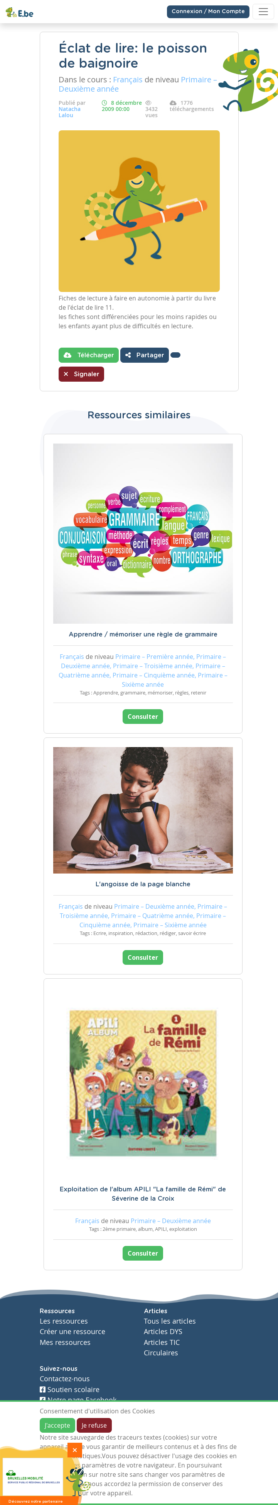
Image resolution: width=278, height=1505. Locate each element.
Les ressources (64, 1321)
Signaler (81, 374)
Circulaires (161, 1352)
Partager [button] (144, 355)
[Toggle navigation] (263, 11)
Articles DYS (163, 1331)
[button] (175, 355)
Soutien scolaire (69, 1389)
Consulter (143, 716)
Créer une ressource (72, 1331)
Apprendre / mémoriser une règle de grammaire (143, 634)
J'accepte (57, 1425)
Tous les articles (170, 1321)
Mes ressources (65, 1342)
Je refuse (94, 1425)
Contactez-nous (65, 1378)
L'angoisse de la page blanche (143, 884)
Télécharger (89, 355)
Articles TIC (162, 1342)
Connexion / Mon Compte (208, 11)
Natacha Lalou (70, 112)
